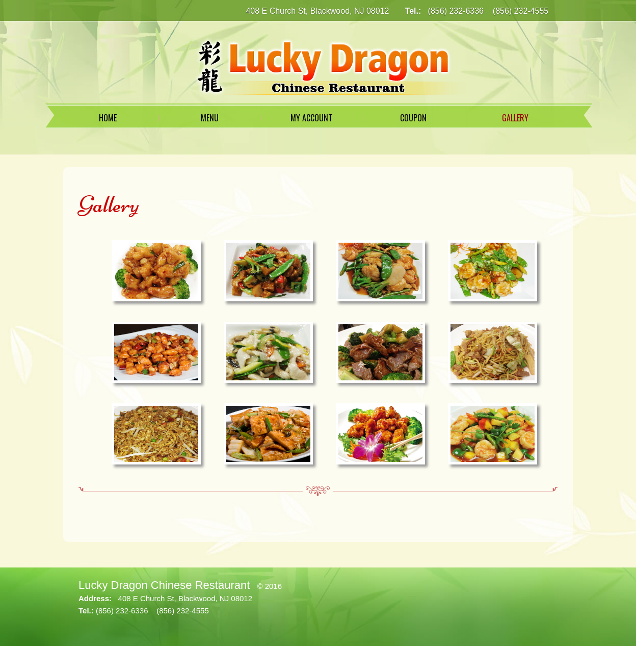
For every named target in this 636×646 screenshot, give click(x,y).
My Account (311, 118)
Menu (210, 118)
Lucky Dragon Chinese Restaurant (164, 585)
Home (108, 118)
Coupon (413, 118)
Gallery (515, 118)
